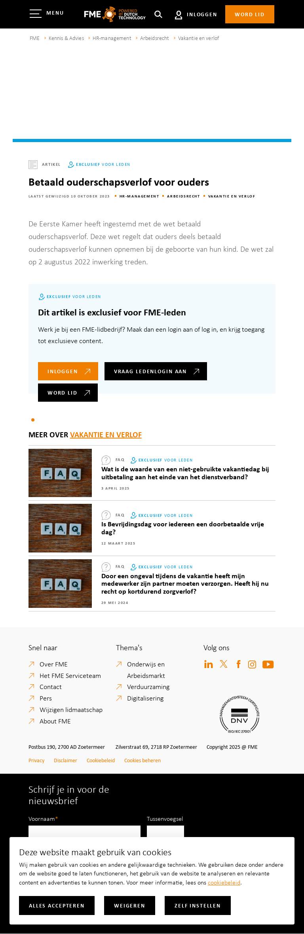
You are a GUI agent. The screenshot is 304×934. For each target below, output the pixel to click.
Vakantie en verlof (198, 38)
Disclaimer (65, 760)
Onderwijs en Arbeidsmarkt (146, 669)
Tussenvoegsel (165, 818)
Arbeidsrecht (154, 38)
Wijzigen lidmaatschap (71, 709)
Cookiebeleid (101, 760)
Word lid (250, 14)
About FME (55, 720)
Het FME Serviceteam (70, 675)
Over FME (54, 663)
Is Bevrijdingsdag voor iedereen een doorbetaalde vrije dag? (182, 527)
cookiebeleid (224, 882)
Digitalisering (145, 697)
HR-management (112, 38)
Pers (46, 697)
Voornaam (41, 818)
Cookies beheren (142, 760)
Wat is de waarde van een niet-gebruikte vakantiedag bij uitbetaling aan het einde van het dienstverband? (185, 472)
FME (35, 38)
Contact (51, 686)
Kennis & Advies (66, 38)
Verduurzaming (148, 686)
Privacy (36, 760)
